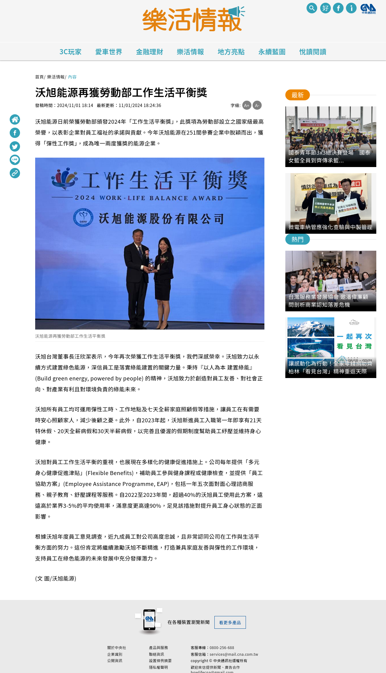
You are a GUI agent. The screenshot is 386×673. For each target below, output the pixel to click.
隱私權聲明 (174, 665)
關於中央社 (132, 645)
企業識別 (130, 651)
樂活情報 (190, 51)
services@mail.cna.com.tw (250, 651)
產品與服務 (174, 645)
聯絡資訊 (172, 651)
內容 (72, 77)
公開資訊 (130, 658)
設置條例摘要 (176, 658)
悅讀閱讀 (313, 51)
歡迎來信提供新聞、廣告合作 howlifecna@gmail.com (231, 667)
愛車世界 (109, 51)
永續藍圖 (272, 51)
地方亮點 (231, 51)
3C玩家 (70, 51)
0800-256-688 (238, 645)
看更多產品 (230, 622)
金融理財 (149, 51)
